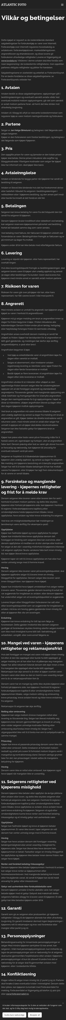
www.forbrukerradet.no (17, 994)
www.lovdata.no (9, 60)
